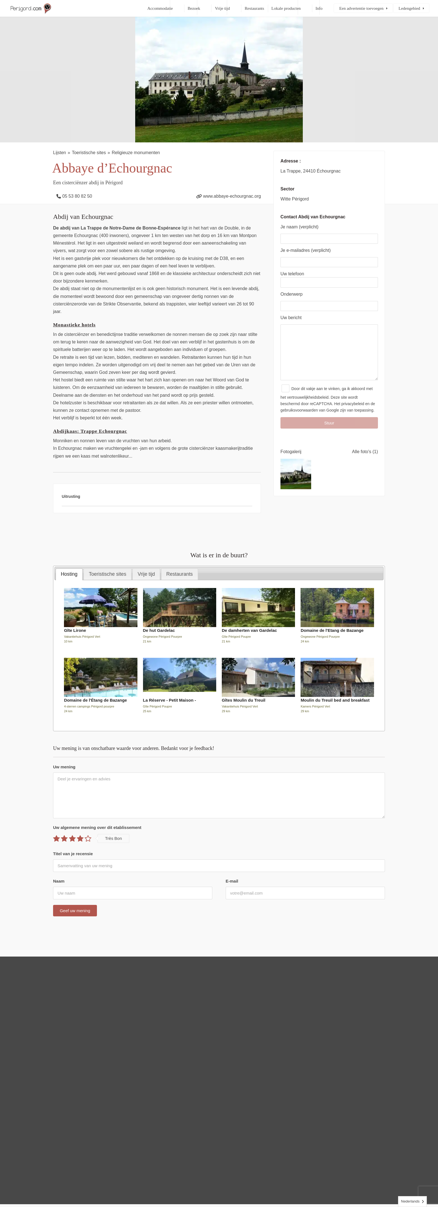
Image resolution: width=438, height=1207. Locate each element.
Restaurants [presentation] (179, 574)
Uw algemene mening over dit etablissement (97, 827)
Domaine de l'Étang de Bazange (95, 700)
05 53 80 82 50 (77, 196)
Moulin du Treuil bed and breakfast (335, 700)
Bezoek (194, 8)
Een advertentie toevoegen (361, 8)
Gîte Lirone (75, 630)
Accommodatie (160, 8)
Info (319, 8)
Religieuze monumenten (136, 152)
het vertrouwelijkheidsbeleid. (305, 408)
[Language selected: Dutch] (412, 1201)
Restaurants (254, 8)
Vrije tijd (222, 8)
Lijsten (59, 152)
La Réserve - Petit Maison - (169, 700)
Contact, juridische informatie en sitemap (247, 1184)
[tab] (69, 574)
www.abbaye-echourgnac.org (232, 196)
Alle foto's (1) (365, 462)
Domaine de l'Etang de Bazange (332, 630)
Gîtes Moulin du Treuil (243, 700)
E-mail (232, 881)
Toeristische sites (89, 152)
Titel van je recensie (73, 853)
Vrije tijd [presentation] (146, 574)
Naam (59, 881)
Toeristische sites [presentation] (107, 574)
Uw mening (64, 766)
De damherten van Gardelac (249, 630)
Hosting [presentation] (69, 574)
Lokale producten (286, 8)
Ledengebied (409, 8)
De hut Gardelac (159, 630)
